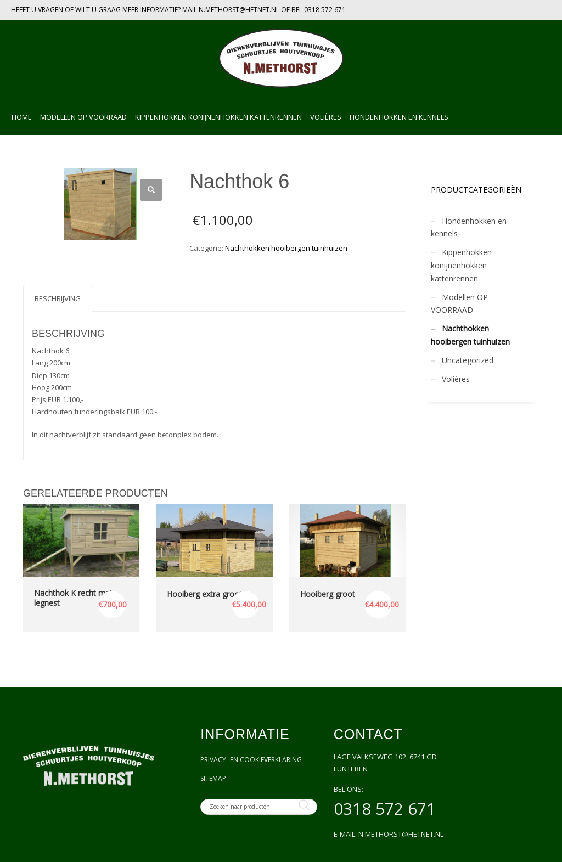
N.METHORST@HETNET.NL (239, 9)
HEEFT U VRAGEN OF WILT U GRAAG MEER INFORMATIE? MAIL (105, 9)
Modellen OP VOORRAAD (459, 303)
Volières (456, 379)
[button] (151, 190)
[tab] (57, 298)
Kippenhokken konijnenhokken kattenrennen (461, 265)
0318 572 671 (325, 9)
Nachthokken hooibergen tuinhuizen (286, 248)
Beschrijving (58, 298)
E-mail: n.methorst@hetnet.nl (388, 834)
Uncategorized (467, 360)
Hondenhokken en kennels (469, 227)
